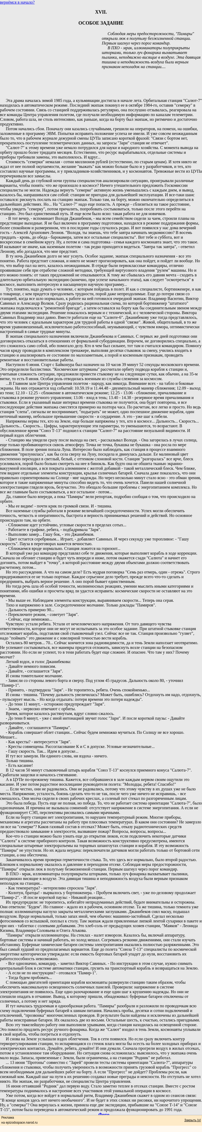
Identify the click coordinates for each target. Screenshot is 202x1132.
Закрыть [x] (192, 1120)
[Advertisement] (101, 82)
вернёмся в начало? (17, 2)
